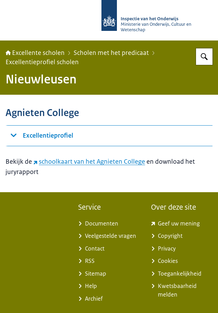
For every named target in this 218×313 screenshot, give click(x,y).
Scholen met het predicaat (111, 53)
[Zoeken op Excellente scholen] (204, 56)
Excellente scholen (35, 53)
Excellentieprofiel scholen (42, 62)
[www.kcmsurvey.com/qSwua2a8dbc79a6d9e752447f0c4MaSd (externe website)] (181, 224)
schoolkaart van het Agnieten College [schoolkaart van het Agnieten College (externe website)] (89, 161)
